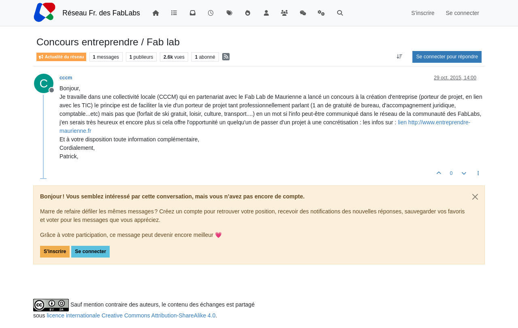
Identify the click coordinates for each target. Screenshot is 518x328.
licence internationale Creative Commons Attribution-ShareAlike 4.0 (131, 315)
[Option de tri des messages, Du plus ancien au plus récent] (399, 56)
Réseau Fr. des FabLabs (101, 13)
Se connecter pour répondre (447, 57)
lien (403, 122)
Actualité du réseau (61, 57)
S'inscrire (55, 251)
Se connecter (90, 251)
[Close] (475, 197)
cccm (65, 78)
